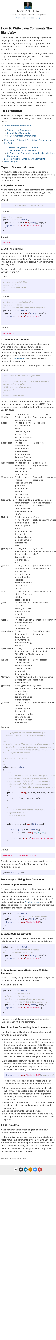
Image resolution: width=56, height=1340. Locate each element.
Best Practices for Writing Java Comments (24, 159)
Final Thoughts (11, 161)
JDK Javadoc (18, 358)
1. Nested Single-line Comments (22, 147)
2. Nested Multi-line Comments (22, 150)
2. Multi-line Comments (18, 133)
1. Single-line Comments (19, 130)
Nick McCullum (28, 11)
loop (38, 902)
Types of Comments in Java (17, 125)
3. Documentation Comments (21, 136)
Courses (30, 18)
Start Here (20, 18)
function (29, 902)
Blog (38, 18)
